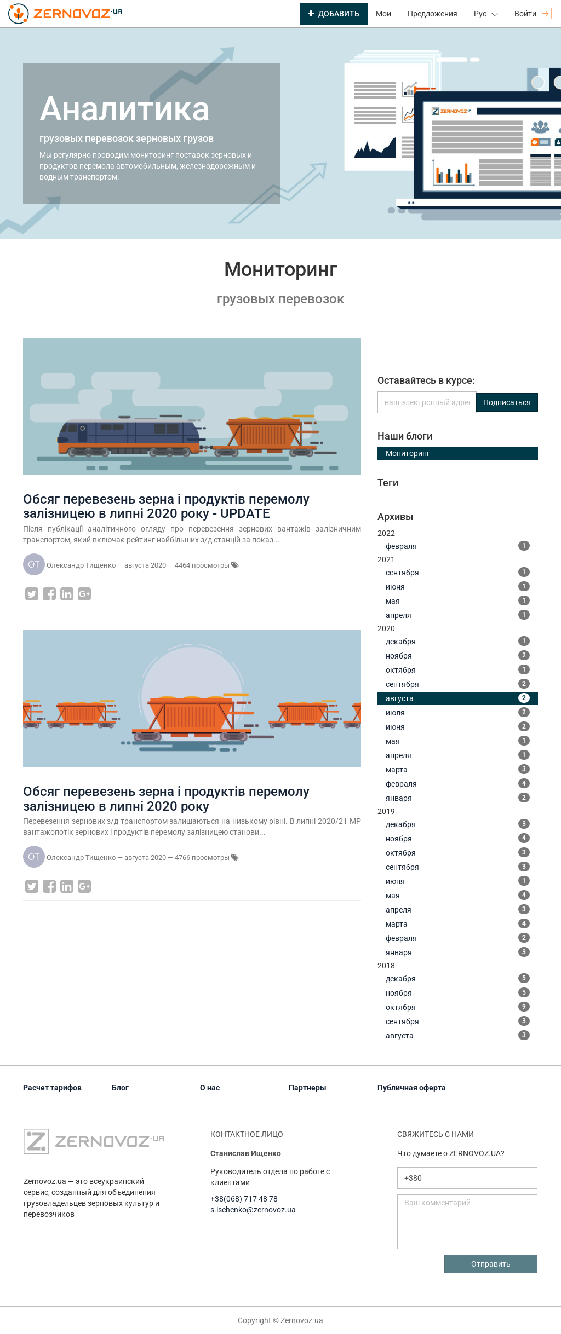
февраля (458, 546)
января (458, 797)
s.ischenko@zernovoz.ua (253, 1209)
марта (458, 769)
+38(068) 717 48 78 (244, 1198)
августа (458, 698)
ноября (458, 655)
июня (458, 586)
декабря (458, 641)
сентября (458, 572)
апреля (458, 615)
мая (458, 600)
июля (458, 712)
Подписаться (507, 402)
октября (458, 669)
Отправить (491, 1264)
